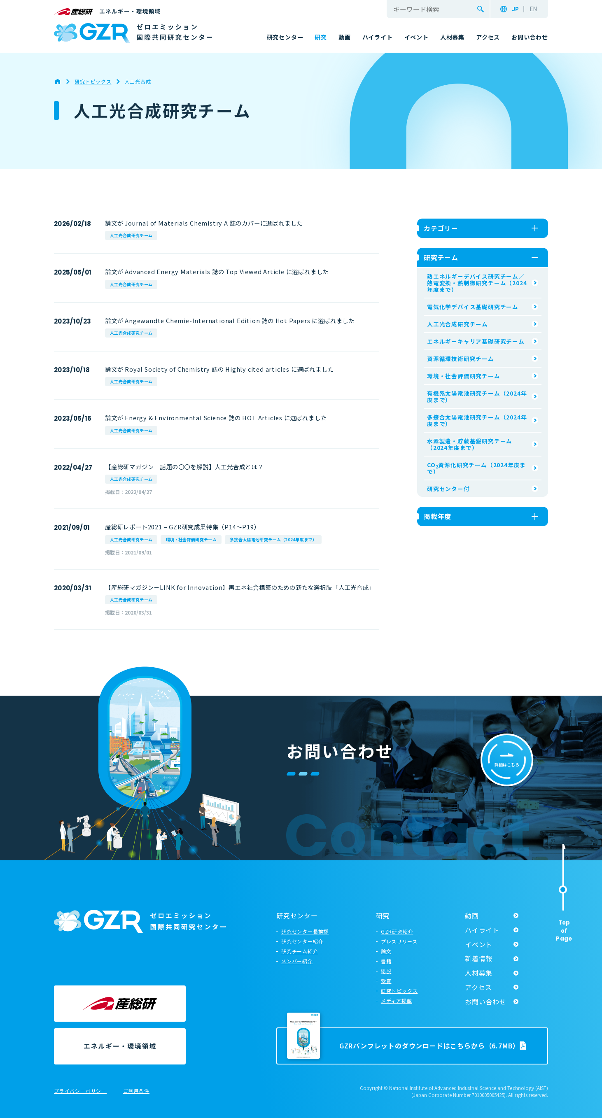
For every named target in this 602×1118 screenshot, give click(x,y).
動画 (472, 915)
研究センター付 (448, 488)
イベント (478, 944)
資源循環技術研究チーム (460, 358)
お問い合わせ (485, 1001)
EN (533, 9)
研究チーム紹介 (299, 951)
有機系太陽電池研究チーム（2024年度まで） (477, 396)
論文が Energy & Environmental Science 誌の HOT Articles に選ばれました (216, 417)
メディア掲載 (396, 1000)
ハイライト (482, 930)
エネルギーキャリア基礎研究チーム (476, 341)
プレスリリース (399, 941)
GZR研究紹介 (397, 931)
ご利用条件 (136, 1091)
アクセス (478, 987)
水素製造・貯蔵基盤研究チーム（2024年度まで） (469, 444)
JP (515, 9)
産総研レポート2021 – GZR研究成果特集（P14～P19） (182, 526)
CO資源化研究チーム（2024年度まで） (476, 468)
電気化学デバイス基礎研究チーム (472, 307)
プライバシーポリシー (80, 1091)
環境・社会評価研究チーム (191, 539)
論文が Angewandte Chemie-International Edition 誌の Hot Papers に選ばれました (230, 320)
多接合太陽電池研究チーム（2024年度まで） (273, 539)
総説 (386, 970)
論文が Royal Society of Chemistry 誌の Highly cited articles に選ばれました (219, 369)
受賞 (386, 980)
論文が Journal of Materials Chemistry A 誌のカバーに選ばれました (204, 223)
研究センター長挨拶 (305, 931)
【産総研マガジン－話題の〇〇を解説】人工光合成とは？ (184, 466)
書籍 (386, 960)
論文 (386, 951)
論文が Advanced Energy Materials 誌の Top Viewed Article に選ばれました (217, 271)
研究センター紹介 (302, 941)
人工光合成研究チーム (131, 235)
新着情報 (478, 958)
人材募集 (478, 973)
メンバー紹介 (297, 960)
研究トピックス (399, 990)
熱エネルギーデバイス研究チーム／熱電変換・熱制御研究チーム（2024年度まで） (477, 282)
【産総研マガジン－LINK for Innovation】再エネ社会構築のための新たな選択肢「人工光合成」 (240, 587)
